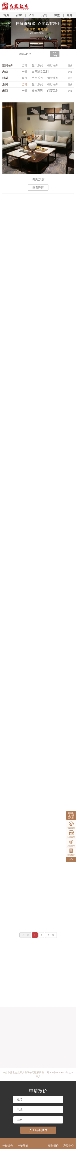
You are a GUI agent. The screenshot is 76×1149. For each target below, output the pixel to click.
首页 (6, 15)
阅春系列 (37, 90)
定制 (44, 15)
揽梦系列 (53, 78)
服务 (70, 15)
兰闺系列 (37, 78)
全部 (24, 65)
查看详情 (38, 188)
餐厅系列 (53, 65)
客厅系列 (37, 65)
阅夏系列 (53, 90)
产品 (31, 15)
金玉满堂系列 (40, 71)
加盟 (57, 15)
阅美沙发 (38, 180)
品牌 (19, 15)
